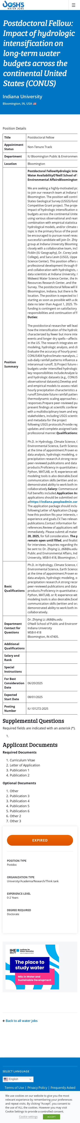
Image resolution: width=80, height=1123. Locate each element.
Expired (40, 840)
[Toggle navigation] (74, 5)
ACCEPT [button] (51, 1116)
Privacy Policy (37, 1087)
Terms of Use (14, 1087)
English (11, 1079)
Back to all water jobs (20, 1021)
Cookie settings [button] (28, 1116)
